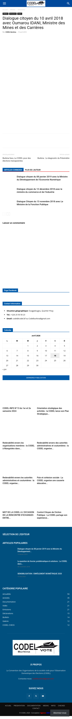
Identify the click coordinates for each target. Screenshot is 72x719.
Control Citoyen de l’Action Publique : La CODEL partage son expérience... (52, 515)
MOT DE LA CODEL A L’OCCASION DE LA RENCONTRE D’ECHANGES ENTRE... (18, 515)
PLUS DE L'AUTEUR (33, 170)
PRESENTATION (19, 706)
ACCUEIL (8, 706)
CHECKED (61, 706)
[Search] (68, 3)
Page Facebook (10, 290)
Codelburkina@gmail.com (43, 678)
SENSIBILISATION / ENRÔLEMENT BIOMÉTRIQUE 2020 (40, 574)
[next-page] (8, 214)
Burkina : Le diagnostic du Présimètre (53, 158)
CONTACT (35, 708)
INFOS (53, 706)
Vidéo (19, 14)
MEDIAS (46, 706)
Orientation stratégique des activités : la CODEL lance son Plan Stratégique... (53, 411)
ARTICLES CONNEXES (13, 170)
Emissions (21, 10)
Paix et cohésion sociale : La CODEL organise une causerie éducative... (50, 480)
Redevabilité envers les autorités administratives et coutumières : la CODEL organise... (18, 480)
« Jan (5, 369)
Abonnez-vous (59, 713)
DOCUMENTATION (33, 706)
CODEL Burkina (10, 32)
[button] (4, 3)
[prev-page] (4, 214)
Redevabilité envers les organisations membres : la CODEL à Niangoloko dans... (19, 446)
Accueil (5, 10)
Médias (12, 10)
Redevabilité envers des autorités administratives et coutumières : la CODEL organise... (53, 446)
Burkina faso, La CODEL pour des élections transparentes (17, 159)
